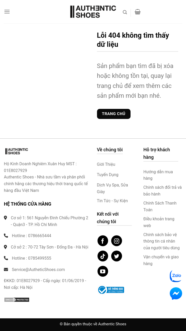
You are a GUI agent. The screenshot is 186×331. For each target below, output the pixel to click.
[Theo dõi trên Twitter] (116, 256)
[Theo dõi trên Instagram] (116, 240)
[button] (7, 11)
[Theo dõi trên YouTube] (103, 271)
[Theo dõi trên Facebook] (103, 240)
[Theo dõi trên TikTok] (103, 256)
